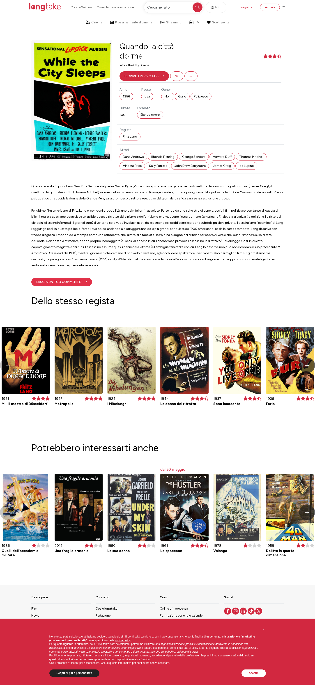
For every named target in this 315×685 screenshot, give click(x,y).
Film (34, 608)
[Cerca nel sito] (173, 7)
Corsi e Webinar (82, 7)
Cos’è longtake (106, 608)
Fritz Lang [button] (130, 136)
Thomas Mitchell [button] (251, 157)
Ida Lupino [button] (246, 166)
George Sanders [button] (193, 157)
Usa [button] (147, 96)
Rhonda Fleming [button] (163, 157)
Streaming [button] (171, 22)
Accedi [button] (270, 7)
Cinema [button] (94, 22)
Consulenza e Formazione (115, 7)
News (35, 615)
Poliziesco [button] (201, 96)
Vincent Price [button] (132, 166)
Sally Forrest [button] (158, 166)
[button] (144, 76)
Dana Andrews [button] (133, 157)
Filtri (216, 7)
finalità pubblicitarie (231, 647)
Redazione (103, 615)
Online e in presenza (174, 608)
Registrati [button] (248, 7)
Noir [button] (168, 96)
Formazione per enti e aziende (181, 615)
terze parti (109, 644)
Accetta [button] (253, 673)
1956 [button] (126, 96)
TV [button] (194, 22)
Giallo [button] (182, 96)
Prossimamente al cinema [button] (131, 22)
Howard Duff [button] (222, 157)
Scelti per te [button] (218, 22)
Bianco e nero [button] (150, 115)
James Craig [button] (222, 166)
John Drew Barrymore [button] (190, 166)
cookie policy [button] (123, 640)
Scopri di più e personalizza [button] (74, 673)
